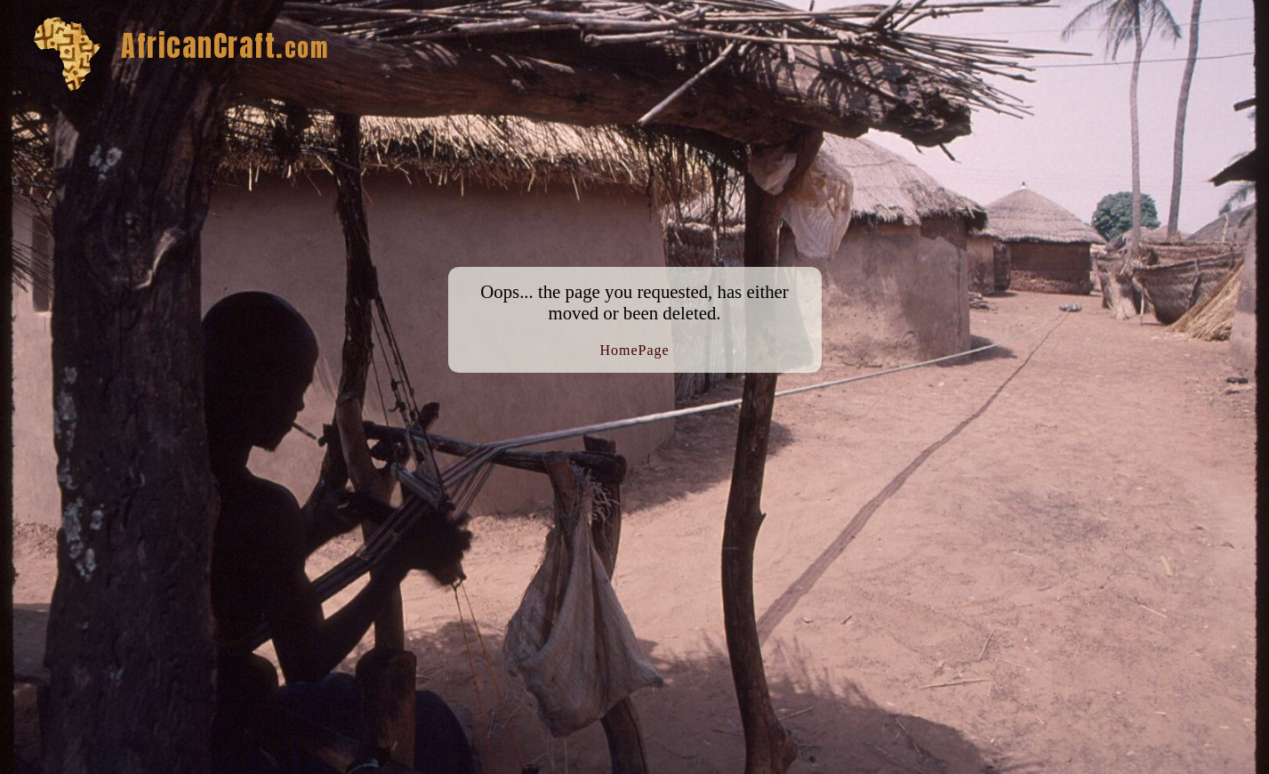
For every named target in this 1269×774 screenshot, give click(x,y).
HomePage (634, 350)
